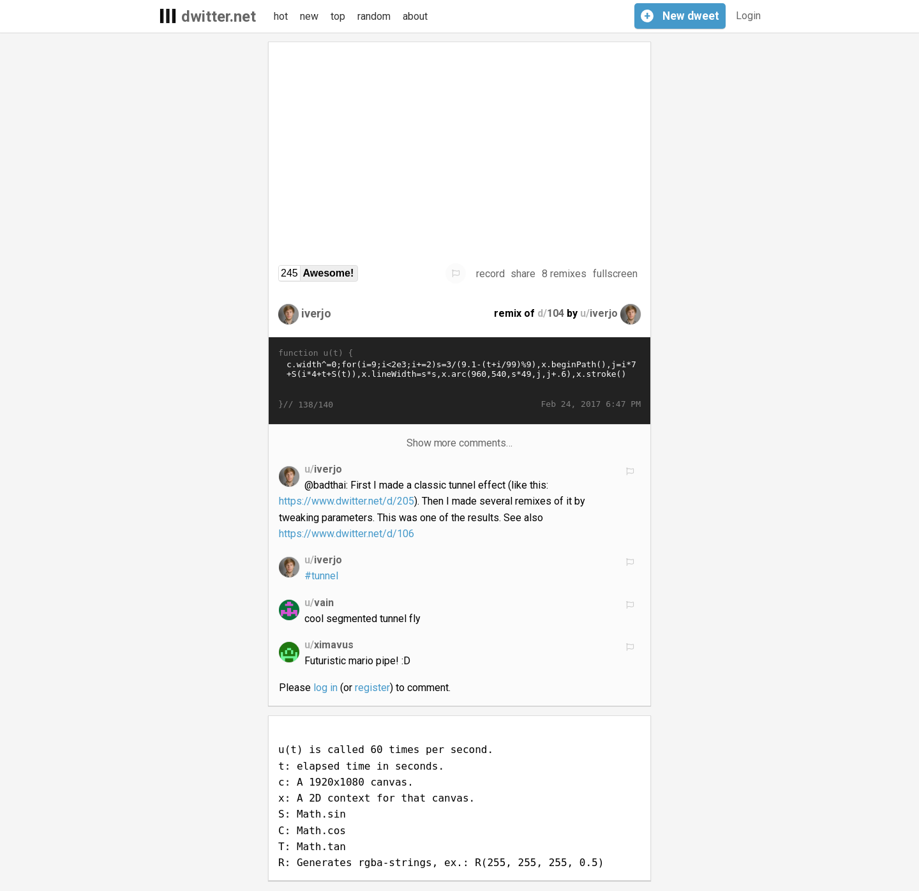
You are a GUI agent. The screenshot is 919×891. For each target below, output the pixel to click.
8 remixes (564, 274)
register (372, 688)
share (523, 274)
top (338, 16)
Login (748, 16)
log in (325, 688)
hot (281, 16)
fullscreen (615, 274)
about (415, 16)
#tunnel (321, 576)
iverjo (316, 313)
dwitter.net (218, 17)
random (374, 16)
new (309, 16)
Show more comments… (460, 443)
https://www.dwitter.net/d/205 (346, 501)
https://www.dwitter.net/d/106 (346, 534)
